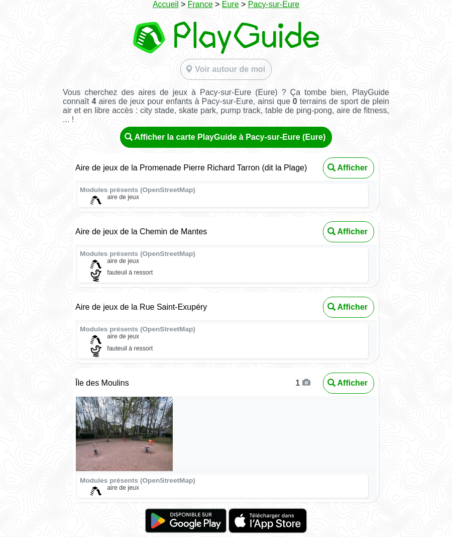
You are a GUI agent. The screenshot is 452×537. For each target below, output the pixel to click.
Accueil (166, 4)
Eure (230, 4)
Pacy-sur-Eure (273, 4)
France (200, 4)
